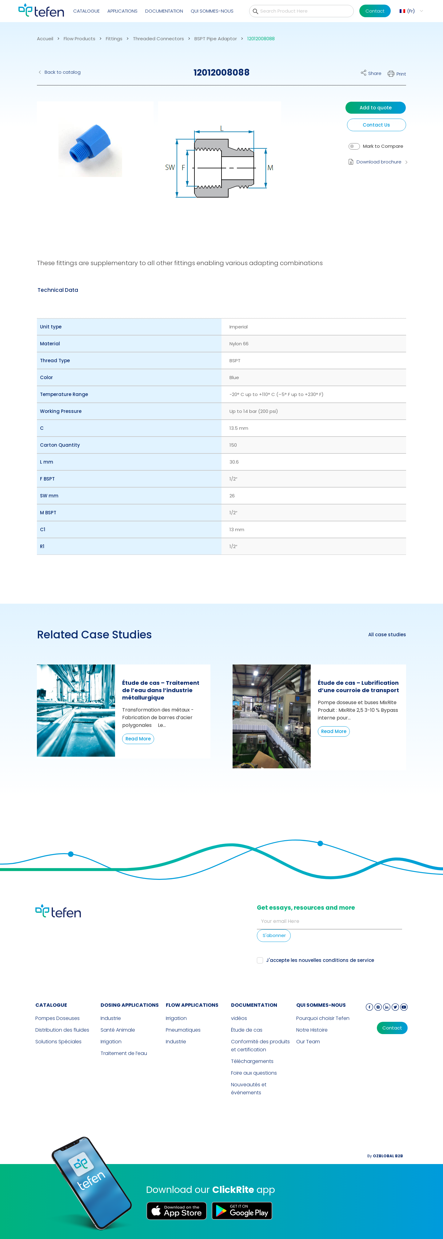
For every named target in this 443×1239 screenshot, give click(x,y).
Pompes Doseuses (57, 1018)
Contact (375, 11)
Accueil (45, 39)
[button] (90, 167)
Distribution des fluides (62, 1029)
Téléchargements (252, 1061)
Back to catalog (63, 72)
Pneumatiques (183, 1029)
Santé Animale (118, 1029)
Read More (138, 738)
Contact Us (376, 125)
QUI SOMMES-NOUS (212, 11)
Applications (122, 11)
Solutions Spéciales (58, 1041)
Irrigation (111, 1041)
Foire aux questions (254, 1072)
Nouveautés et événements (248, 1088)
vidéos (239, 1018)
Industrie (111, 1018)
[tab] (58, 290)
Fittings (114, 39)
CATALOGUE (86, 11)
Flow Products (79, 39)
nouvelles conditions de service (336, 960)
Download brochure (379, 162)
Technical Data (58, 290)
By (385, 1156)
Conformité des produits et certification (260, 1045)
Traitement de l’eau (124, 1053)
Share (374, 73)
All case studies (387, 635)
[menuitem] (411, 11)
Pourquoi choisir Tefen (322, 1018)
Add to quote (376, 107)
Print (401, 74)
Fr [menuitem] (411, 11)
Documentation (164, 11)
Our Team (308, 1041)
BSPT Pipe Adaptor (215, 39)
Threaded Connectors (158, 39)
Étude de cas (246, 1029)
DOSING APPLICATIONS (130, 1005)
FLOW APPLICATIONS (192, 1005)
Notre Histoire (312, 1029)
